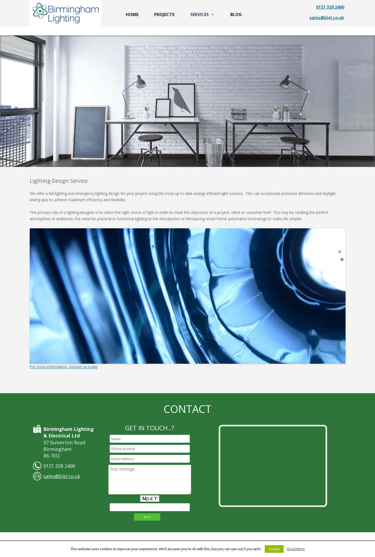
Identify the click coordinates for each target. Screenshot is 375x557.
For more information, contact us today (64, 366)
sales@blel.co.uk (326, 18)
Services (202, 14)
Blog (236, 14)
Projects (164, 14)
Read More (296, 548)
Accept (274, 548)
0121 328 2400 (330, 7)
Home (132, 14)
